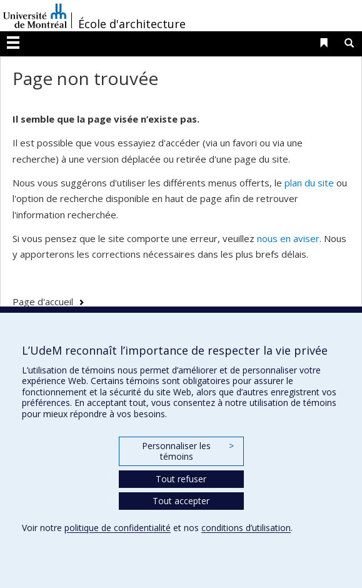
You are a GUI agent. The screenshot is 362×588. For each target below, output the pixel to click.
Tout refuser (181, 479)
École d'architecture (132, 23)
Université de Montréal (35, 15)
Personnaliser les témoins (187, 451)
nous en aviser (288, 238)
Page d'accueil (43, 301)
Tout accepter (181, 501)
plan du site (309, 182)
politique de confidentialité (117, 528)
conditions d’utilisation (246, 528)
